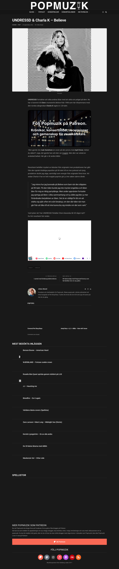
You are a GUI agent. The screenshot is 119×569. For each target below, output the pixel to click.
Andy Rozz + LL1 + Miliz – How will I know (74, 328)
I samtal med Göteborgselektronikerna (45, 279)
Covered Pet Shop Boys (35, 328)
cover (14, 25)
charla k (30, 267)
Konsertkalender (68, 12)
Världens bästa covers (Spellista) (36, 410)
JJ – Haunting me (30, 386)
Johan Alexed (42, 289)
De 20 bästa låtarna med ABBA (35, 446)
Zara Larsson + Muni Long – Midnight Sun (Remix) (42, 422)
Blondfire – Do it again (31, 398)
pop (19, 25)
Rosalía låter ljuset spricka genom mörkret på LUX (42, 374)
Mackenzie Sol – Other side (33, 458)
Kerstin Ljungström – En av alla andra (37, 434)
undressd (37, 267)
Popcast (41, 12)
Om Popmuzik (83, 12)
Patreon (63, 528)
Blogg (31, 12)
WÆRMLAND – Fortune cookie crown (37, 362)
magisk (65, 153)
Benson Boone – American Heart (36, 350)
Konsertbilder (53, 12)
